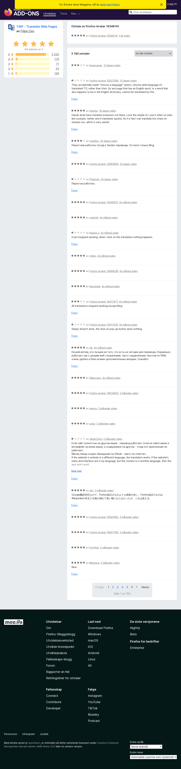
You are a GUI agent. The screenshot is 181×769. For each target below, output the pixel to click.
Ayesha (93, 110)
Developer (53, 708)
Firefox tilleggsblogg (60, 634)
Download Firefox (100, 628)
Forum (50, 665)
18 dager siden (107, 110)
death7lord (95, 438)
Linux (91, 659)
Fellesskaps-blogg (59, 659)
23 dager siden (128, 164)
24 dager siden (109, 179)
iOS (90, 646)
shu (91, 490)
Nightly (135, 628)
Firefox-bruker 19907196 (103, 532)
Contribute (53, 702)
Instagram (95, 695)
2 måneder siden (129, 393)
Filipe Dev (27, 31)
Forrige (99, 587)
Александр (95, 65)
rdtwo (92, 255)
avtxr (92, 423)
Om (48, 628)
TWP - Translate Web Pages (36, 26)
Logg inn (172, 3)
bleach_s (94, 232)
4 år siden (124, 35)
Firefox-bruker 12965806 (103, 164)
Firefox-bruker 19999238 (103, 271)
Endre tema (136, 752)
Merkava (94, 562)
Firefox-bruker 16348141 (103, 35)
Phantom (94, 179)
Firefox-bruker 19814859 (103, 393)
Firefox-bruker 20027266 (103, 80)
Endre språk (137, 742)
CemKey (94, 140)
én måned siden (128, 202)
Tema (63, 13)
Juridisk (44, 734)
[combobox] (153, 12)
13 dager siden (112, 65)
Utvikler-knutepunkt (60, 646)
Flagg (74, 98)
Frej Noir (94, 547)
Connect (52, 695)
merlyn (93, 408)
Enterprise (137, 648)
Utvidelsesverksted (59, 640)
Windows (94, 634)
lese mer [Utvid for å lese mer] (76, 471)
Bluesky (93, 714)
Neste (145, 587)
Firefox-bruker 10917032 (103, 324)
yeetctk (93, 217)
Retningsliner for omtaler (63, 678)
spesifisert (34, 742)
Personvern (10, 734)
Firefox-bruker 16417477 (103, 301)
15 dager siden (128, 80)
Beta (133, 634)
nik (91, 347)
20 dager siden (108, 140)
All (90, 665)
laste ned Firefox (110, 4)
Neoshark (94, 286)
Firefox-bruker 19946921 (103, 202)
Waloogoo (95, 377)
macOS (93, 640)
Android (93, 653)
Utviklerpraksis (56, 653)
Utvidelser (49, 13)
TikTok (93, 708)
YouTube (94, 702)
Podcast (94, 721)
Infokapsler (28, 734)
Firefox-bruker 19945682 (103, 517)
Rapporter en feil (57, 672)
